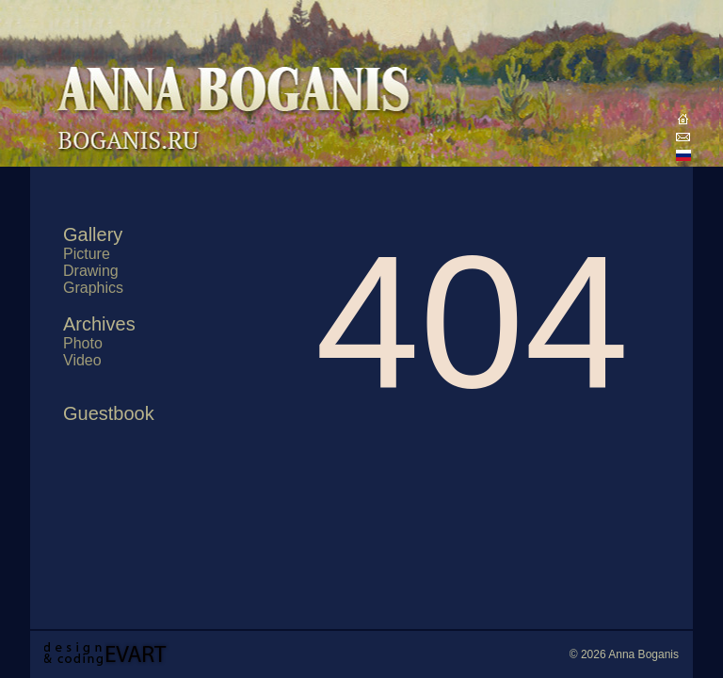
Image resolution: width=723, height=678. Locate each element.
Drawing (91, 271)
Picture (86, 254)
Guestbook (108, 413)
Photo (83, 343)
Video (82, 360)
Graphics (93, 288)
